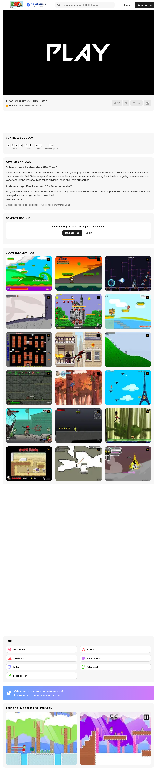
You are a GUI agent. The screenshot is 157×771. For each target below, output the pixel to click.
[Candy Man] (29, 273)
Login (127, 5)
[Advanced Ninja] (78, 463)
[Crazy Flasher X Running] (78, 425)
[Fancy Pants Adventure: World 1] (29, 311)
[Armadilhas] (41, 649)
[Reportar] (136, 103)
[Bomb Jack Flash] (78, 311)
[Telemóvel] (115, 667)
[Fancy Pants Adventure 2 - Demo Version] (128, 349)
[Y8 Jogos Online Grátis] (16, 5)
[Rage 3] (128, 463)
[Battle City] (29, 349)
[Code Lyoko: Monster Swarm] (128, 425)
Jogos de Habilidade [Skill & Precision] (28, 204)
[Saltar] (41, 667)
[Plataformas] (115, 658)
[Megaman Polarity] (128, 273)
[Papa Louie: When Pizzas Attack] (29, 463)
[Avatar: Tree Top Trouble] (78, 387)
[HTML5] (115, 649)
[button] (14, 199)
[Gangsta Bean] (29, 425)
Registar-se (144, 5)
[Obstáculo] (41, 658)
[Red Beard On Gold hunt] (128, 311)
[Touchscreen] (41, 675)
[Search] (58, 5)
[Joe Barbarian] (78, 273)
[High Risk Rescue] (78, 349)
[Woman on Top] (128, 387)
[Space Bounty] (29, 387)
